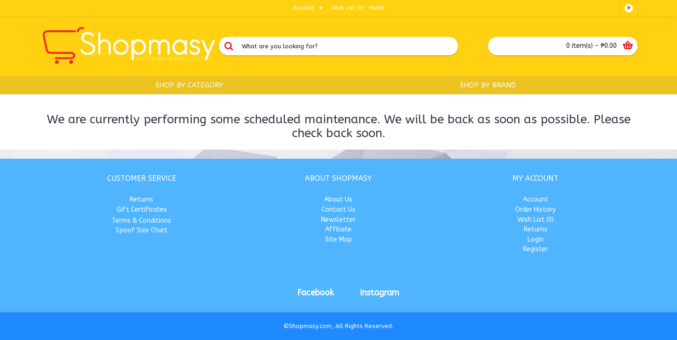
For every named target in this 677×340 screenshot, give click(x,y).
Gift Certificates (141, 209)
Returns (141, 199)
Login (536, 239)
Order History (535, 209)
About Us (338, 199)
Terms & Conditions (141, 221)
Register (535, 249)
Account (535, 199)
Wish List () (535, 220)
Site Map (338, 239)
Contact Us (338, 209)
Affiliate (338, 229)
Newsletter (338, 220)
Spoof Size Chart (141, 230)
